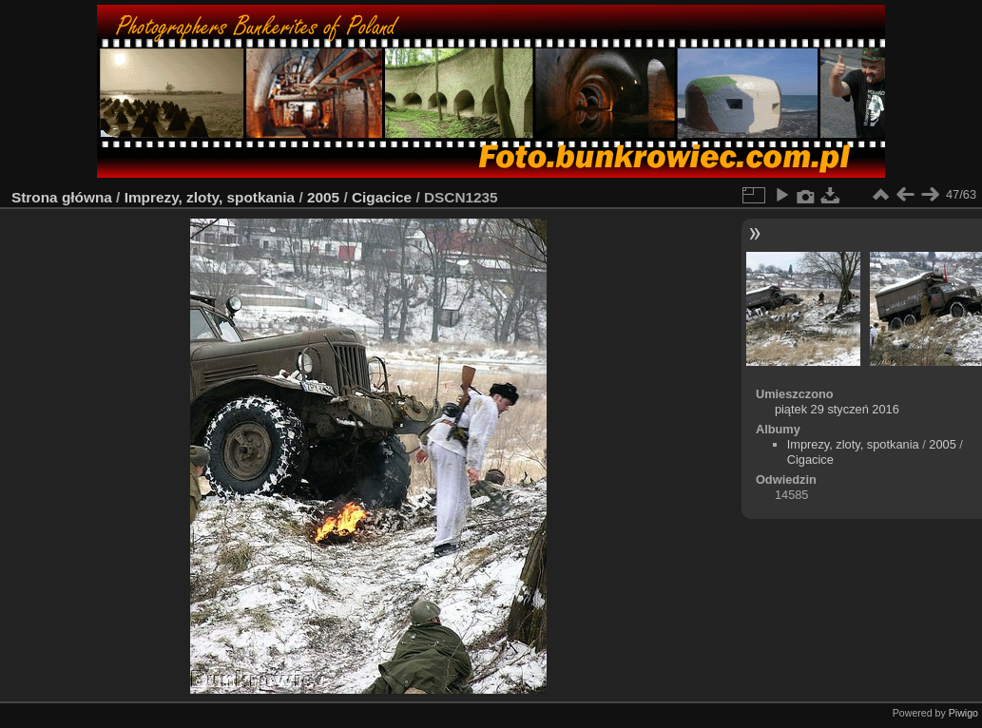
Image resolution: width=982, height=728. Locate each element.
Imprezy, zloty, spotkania (210, 197)
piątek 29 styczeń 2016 (837, 409)
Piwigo (963, 712)
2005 (323, 197)
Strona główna (61, 197)
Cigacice (382, 197)
